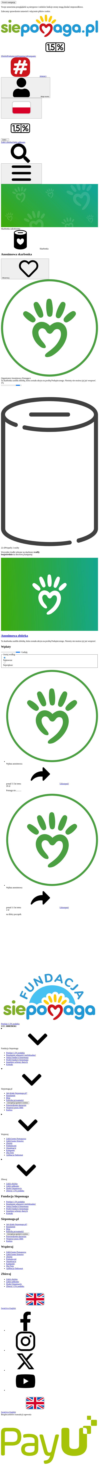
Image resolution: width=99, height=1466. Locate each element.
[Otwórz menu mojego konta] (25, 87)
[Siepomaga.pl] (49, 36)
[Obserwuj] (25, 269)
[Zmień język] (21, 108)
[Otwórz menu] (21, 173)
